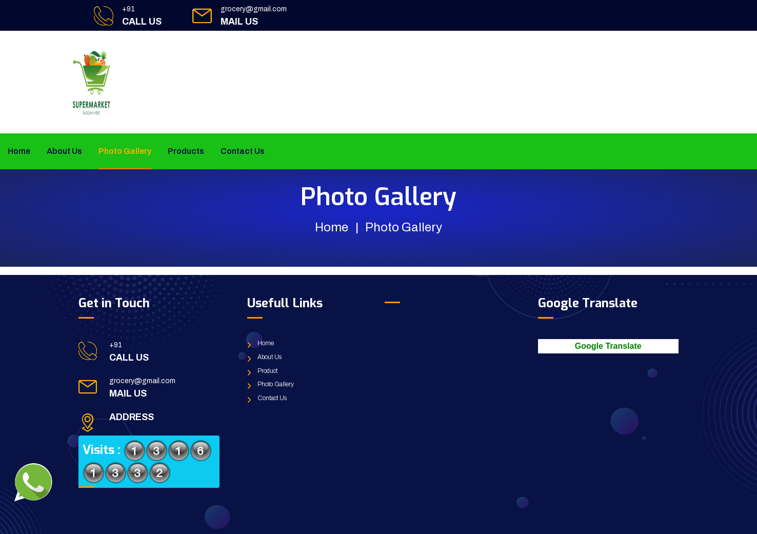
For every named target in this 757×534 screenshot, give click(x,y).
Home (19, 151)
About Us (64, 151)
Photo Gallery (124, 151)
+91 (128, 9)
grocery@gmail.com (254, 9)
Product (267, 370)
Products (186, 151)
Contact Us (243, 151)
